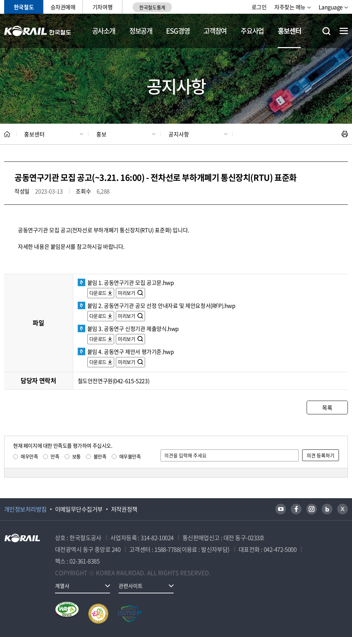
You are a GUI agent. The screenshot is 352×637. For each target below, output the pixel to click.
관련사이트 (131, 586)
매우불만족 (130, 456)
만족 (55, 456)
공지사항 (178, 134)
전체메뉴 (344, 31)
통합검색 (326, 31)
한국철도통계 (152, 7)
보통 (76, 456)
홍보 (101, 134)
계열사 (62, 586)
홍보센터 (289, 31)
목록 (327, 407)
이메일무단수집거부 (79, 509)
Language (331, 7)
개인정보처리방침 (25, 509)
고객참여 (215, 31)
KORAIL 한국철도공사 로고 (37, 31)
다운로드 (98, 292)
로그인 (259, 7)
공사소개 (103, 31)
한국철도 (24, 7)
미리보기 (127, 292)
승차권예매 (63, 7)
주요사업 (252, 31)
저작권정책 (124, 509)
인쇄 (345, 134)
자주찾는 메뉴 (290, 7)
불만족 (100, 456)
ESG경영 (177, 31)
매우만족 (29, 456)
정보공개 (140, 31)
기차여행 (102, 7)
